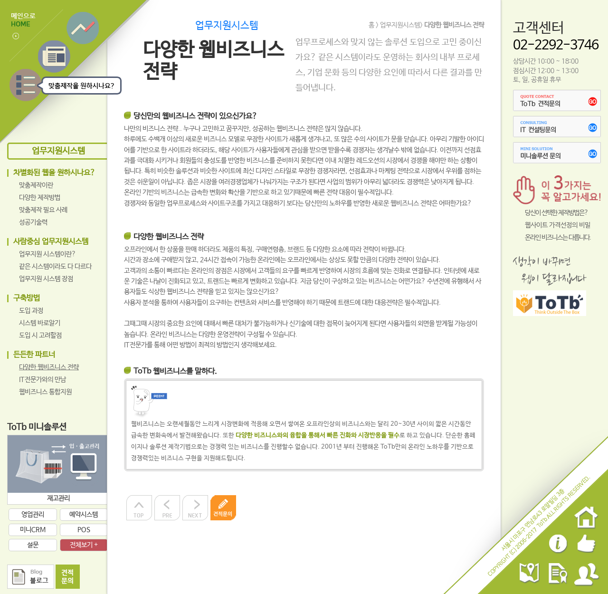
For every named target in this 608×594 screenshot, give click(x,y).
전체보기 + (84, 545)
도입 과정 (31, 311)
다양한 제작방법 (39, 197)
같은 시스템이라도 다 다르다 (55, 266)
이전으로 (167, 507)
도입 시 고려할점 (40, 335)
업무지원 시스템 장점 (46, 279)
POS (83, 530)
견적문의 (223, 507)
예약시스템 (83, 514)
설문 (32, 545)
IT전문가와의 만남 (42, 379)
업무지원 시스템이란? (47, 254)
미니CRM (33, 530)
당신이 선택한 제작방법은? (556, 213)
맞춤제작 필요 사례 (43, 210)
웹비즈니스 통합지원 (45, 392)
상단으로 (139, 507)
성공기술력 (33, 222)
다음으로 (195, 507)
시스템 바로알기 (39, 323)
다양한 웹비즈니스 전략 (49, 367)
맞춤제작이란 (36, 185)
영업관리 (32, 514)
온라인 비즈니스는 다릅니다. (558, 237)
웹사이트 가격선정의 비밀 (557, 225)
